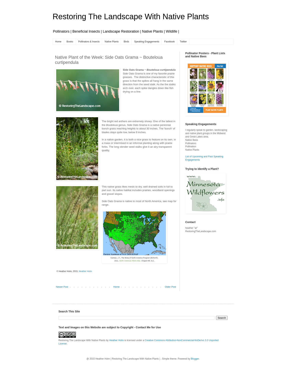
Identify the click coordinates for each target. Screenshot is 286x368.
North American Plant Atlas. (130, 261)
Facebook (169, 41)
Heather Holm (116, 340)
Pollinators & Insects (89, 41)
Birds (126, 41)
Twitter (183, 41)
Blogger (195, 358)
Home (58, 41)
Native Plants (112, 41)
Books (70, 41)
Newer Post (62, 287)
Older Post (170, 287)
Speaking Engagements (146, 41)
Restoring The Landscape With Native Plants (131, 16)
